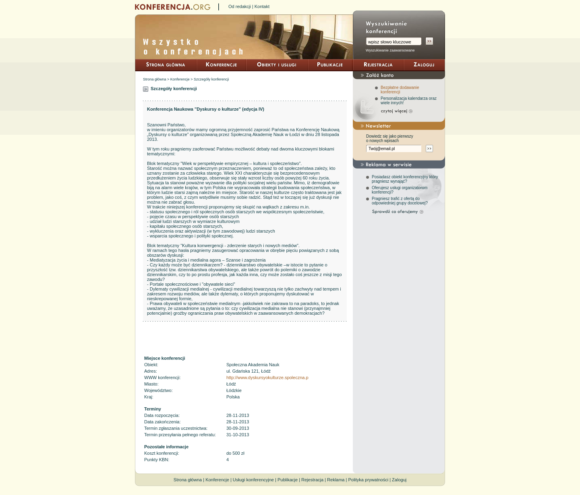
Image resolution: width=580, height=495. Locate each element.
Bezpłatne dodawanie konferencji (400, 89)
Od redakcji (239, 6)
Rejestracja (312, 479)
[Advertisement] (245, 338)
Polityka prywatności (368, 479)
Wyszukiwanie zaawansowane (390, 50)
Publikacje (288, 479)
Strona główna (154, 79)
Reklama (335, 479)
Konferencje (180, 79)
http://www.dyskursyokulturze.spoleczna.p (267, 377)
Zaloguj (399, 479)
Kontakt (262, 6)
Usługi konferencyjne (253, 479)
